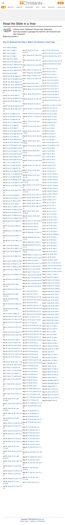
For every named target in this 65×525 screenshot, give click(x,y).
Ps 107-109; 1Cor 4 (34, 438)
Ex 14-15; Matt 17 (13, 128)
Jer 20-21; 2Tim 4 (52, 222)
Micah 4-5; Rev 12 (52, 372)
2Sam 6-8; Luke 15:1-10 (15, 431)
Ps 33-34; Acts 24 (32, 351)
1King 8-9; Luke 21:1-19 (15, 478)
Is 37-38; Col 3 (51, 168)
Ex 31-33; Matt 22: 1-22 (14, 151)
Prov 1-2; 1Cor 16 (51, 68)
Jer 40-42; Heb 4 (52, 245)
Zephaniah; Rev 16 (53, 383)
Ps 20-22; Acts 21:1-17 (34, 337)
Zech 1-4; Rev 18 (52, 389)
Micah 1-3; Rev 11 (52, 369)
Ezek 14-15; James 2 (53, 283)
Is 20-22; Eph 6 (50, 148)
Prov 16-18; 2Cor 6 (53, 86)
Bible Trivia (10, 7)
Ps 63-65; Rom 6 (32, 383)
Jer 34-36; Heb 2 (52, 240)
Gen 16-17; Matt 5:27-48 (14, 64)
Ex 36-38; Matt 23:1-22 (14, 157)
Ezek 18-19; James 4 (53, 288)
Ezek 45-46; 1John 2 (53, 320)
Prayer (43, 7)
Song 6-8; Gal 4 (52, 122)
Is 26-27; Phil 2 (50, 154)
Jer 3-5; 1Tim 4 (51, 205)
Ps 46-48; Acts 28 (32, 365)
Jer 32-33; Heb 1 (52, 237)
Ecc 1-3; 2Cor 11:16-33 (54, 105)
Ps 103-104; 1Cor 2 (34, 433)
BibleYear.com (39, 519)
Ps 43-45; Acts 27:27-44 (34, 363)
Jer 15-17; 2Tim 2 (52, 217)
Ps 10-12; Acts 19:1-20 (34, 325)
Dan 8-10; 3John (52, 334)
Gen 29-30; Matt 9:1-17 (15, 82)
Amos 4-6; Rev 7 (52, 357)
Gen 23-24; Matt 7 (12, 73)
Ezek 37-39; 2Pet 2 (53, 311)
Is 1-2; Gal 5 (51, 125)
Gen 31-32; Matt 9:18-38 (15, 85)
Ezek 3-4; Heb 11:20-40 (54, 271)
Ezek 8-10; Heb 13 (53, 277)
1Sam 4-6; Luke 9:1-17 (14, 373)
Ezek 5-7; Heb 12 (52, 274)
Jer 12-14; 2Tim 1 (52, 214)
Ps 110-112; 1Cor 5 (34, 441)
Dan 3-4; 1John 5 (52, 329)
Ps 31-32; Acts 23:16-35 (34, 348)
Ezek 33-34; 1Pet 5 (53, 306)
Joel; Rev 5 (50, 351)
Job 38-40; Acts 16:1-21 (34, 311)
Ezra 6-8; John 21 (33, 226)
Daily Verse (19, 7)
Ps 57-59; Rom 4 (32, 377)
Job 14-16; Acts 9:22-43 (35, 280)
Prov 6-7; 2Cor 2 (51, 74)
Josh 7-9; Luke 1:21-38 (15, 319)
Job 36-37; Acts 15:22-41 (34, 308)
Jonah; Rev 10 (51, 366)
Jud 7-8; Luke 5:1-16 (14, 348)
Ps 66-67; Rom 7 (32, 386)
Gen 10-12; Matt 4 (12, 59)
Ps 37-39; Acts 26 (32, 357)
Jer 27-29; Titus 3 (52, 231)
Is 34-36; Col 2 (51, 165)
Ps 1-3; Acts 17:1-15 (33, 317)
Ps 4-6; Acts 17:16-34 (33, 320)
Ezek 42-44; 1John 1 (53, 317)
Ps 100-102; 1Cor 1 (34, 430)
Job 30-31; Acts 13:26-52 (34, 300)
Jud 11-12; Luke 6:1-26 (15, 354)
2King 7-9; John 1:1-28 (34, 75)
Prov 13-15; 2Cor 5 (53, 83)
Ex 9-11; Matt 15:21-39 (14, 122)
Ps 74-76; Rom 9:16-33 (34, 397)
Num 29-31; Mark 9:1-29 (14, 248)
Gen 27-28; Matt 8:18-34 (15, 79)
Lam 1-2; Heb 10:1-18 (54, 263)
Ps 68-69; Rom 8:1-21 (33, 388)
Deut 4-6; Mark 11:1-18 (14, 264)
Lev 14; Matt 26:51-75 (14, 179)
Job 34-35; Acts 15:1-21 (34, 305)
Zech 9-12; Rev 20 (53, 394)
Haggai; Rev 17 (52, 386)
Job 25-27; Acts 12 (32, 294)
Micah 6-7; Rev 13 (52, 374)
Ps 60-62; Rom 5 (32, 380)
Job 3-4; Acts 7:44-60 (34, 269)
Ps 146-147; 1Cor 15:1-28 (54, 61)
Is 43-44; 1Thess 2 (52, 177)
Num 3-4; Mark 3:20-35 (15, 209)
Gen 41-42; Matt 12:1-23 (15, 98)
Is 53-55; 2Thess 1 (52, 188)
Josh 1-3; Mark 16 (13, 313)
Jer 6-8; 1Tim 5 (51, 208)
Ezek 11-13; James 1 (53, 280)
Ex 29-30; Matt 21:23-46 (14, 148)
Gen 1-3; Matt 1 (11, 50)
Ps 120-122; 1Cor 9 (34, 460)
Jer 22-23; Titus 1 (52, 225)
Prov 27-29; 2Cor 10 (53, 97)
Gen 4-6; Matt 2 (11, 53)
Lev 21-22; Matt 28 (13, 195)
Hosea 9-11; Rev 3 (53, 346)
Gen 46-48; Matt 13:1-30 (15, 106)
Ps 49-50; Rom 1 (32, 368)
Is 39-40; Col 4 (51, 171)
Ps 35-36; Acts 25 (32, 354)
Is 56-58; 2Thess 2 (52, 191)
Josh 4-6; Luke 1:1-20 (14, 316)
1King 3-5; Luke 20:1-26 (15, 471)
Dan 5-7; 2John (51, 331)
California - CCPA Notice (37, 521)
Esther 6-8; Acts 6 (33, 260)
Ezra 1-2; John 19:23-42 (35, 221)
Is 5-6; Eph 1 (51, 131)
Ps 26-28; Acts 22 (32, 343)
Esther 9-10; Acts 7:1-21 (35, 263)
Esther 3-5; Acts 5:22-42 (35, 257)
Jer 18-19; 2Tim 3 (52, 220)
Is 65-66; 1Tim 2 (51, 200)
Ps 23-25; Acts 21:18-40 (34, 340)
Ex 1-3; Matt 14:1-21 (14, 114)
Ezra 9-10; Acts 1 (33, 229)
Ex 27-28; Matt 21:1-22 (14, 145)
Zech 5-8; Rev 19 (52, 392)
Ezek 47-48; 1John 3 (53, 323)
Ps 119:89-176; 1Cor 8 (34, 457)
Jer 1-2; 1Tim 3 (51, 202)
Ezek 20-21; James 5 (53, 291)
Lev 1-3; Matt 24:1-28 (13, 162)
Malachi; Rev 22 (52, 400)
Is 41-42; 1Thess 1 (52, 174)
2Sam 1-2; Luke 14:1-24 (15, 423)
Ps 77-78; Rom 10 (32, 400)
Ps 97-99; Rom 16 (33, 427)
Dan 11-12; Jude (52, 337)
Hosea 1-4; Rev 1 (52, 340)
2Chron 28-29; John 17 (34, 203)
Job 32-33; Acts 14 (32, 302)
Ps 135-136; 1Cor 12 (33, 482)
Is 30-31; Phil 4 (50, 159)
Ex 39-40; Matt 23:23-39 (14, 159)
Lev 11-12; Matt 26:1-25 (15, 174)
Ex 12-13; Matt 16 (13, 125)
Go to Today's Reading (10, 47)
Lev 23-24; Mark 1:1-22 (15, 198)
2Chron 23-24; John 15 (34, 197)
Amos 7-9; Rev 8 (52, 360)
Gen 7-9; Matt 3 (11, 56)
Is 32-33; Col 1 (50, 162)
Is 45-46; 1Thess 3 (52, 179)
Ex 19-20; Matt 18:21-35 (15, 134)
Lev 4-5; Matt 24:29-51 (14, 165)
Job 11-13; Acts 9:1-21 (34, 277)
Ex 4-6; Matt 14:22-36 (14, 116)
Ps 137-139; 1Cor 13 (52, 50)
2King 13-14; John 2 (33, 83)
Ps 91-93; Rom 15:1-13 (35, 419)
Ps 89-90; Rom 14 (33, 416)
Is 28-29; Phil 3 (50, 157)
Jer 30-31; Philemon (53, 234)
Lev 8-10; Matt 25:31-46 (15, 171)
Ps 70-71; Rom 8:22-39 (34, 391)
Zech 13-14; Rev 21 (53, 397)
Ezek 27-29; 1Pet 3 (53, 300)
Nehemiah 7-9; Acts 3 (34, 242)
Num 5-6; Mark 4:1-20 (14, 212)
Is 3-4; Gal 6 (51, 128)
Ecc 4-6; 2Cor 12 (52, 108)
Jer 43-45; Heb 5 (52, 248)
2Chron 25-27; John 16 (34, 200)
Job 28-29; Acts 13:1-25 (34, 297)
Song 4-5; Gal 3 (52, 119)
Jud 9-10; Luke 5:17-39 (15, 351)
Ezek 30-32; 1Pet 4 (53, 303)
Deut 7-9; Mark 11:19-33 (14, 266)
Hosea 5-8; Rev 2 (52, 343)
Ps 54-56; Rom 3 (32, 374)
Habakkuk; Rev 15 (52, 380)
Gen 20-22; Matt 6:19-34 (14, 70)
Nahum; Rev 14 (52, 377)
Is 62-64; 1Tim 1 (51, 197)
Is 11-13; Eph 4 (50, 139)
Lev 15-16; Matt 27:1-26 (15, 182)
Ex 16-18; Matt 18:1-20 (14, 131)
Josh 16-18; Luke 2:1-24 (15, 332)
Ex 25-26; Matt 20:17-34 (15, 142)
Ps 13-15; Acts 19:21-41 (34, 328)
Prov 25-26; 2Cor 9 (53, 94)
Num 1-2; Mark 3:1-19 (14, 206)
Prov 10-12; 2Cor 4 (53, 80)
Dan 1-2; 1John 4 (52, 326)
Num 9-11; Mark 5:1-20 (15, 218)
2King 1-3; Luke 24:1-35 (34, 70)
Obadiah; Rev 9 (52, 363)
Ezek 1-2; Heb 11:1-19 (54, 268)
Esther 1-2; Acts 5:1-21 (34, 255)
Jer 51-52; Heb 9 (52, 260)
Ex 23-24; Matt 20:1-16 (14, 139)
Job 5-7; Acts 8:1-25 (34, 272)
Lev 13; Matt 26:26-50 (14, 177)
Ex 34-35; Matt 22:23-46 (14, 154)
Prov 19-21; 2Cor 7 (53, 89)
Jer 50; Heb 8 (51, 257)
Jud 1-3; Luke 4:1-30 (14, 342)
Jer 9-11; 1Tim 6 (52, 211)
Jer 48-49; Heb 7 (52, 254)
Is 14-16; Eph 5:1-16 (52, 142)
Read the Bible (29, 7)
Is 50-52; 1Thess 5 (52, 185)
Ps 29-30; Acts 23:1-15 (34, 345)
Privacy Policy (24, 521)
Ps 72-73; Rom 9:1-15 (33, 394)
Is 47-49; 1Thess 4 (52, 182)
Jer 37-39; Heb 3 (52, 243)
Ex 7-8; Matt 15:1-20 (14, 119)
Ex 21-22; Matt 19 (13, 136)
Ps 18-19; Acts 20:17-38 (34, 334)
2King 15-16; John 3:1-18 (34, 86)
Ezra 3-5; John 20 (33, 223)
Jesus (37, 7)
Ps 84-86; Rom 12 (33, 411)
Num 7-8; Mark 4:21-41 (15, 215)
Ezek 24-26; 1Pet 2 (53, 297)
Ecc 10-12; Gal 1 (52, 114)
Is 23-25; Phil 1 (50, 151)
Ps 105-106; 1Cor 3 (34, 435)
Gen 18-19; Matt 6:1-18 (14, 67)
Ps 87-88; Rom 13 (33, 413)
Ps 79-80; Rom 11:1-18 (35, 403)
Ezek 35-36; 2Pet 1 (53, 308)
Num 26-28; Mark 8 (13, 245)
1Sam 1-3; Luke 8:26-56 (14, 370)
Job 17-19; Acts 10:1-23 (35, 283)
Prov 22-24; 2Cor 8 (53, 91)
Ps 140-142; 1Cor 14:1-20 (54, 53)
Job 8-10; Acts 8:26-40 (34, 275)
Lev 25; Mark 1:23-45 (14, 201)
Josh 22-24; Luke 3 (14, 339)
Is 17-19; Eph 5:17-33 (52, 145)
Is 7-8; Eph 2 (51, 134)
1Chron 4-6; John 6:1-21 (35, 113)
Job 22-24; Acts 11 (32, 291)
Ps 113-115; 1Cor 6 (34, 444)
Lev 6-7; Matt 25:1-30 (13, 168)
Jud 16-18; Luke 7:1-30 (15, 362)
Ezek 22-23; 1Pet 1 (53, 294)
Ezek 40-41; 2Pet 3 (53, 314)
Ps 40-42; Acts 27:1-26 (34, 360)
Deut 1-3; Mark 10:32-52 (14, 261)
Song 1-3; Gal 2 (52, 116)
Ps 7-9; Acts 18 (32, 322)
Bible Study (51, 7)
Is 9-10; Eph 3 (51, 136)
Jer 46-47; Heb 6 (52, 251)
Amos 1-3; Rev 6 (52, 354)
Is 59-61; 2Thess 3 (52, 194)
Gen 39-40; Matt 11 (13, 95)
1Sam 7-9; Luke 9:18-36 (14, 376)
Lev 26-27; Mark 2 (13, 204)
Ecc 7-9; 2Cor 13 (52, 111)
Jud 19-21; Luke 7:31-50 (14, 364)
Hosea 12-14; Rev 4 (53, 349)
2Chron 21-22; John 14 (34, 194)
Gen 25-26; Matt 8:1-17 (15, 76)
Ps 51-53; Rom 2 (32, 371)
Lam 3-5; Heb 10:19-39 (54, 265)
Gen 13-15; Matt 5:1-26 (14, 62)
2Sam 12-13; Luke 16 (14, 438)
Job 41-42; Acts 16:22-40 (34, 314)
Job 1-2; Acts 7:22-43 (34, 266)
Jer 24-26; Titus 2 (52, 228)
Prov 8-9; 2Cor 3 (52, 77)
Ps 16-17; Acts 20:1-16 (34, 331)
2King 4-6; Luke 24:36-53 (34, 73)
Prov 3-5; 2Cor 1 (51, 71)
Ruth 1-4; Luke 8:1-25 (13, 367)
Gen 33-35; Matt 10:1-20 (15, 87)
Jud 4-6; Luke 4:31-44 (14, 345)
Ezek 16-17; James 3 (53, 286)
